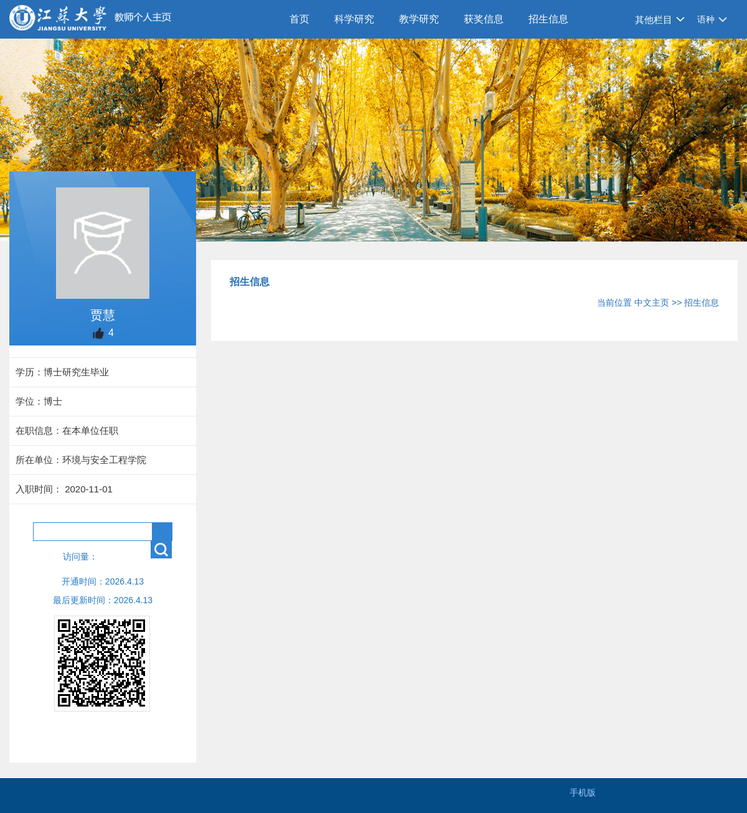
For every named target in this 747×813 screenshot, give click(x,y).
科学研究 (354, 19)
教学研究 (419, 19)
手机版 (583, 792)
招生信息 (548, 19)
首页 (299, 19)
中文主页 (651, 303)
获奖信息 (484, 19)
